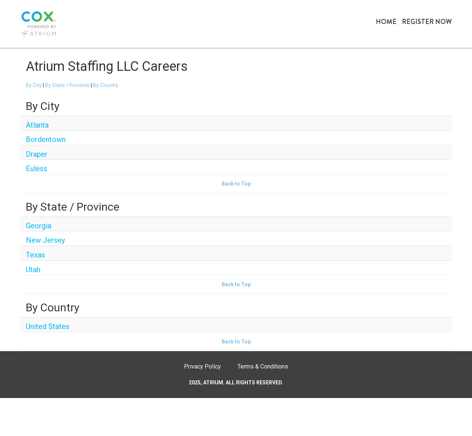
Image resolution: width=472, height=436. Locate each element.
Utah (33, 269)
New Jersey (45, 240)
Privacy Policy (202, 366)
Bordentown (46, 139)
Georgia (38, 225)
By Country (105, 85)
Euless (36, 168)
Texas (35, 254)
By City (34, 85)
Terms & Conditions (262, 366)
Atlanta (37, 125)
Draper (37, 154)
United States (47, 326)
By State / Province (67, 85)
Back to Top (236, 184)
